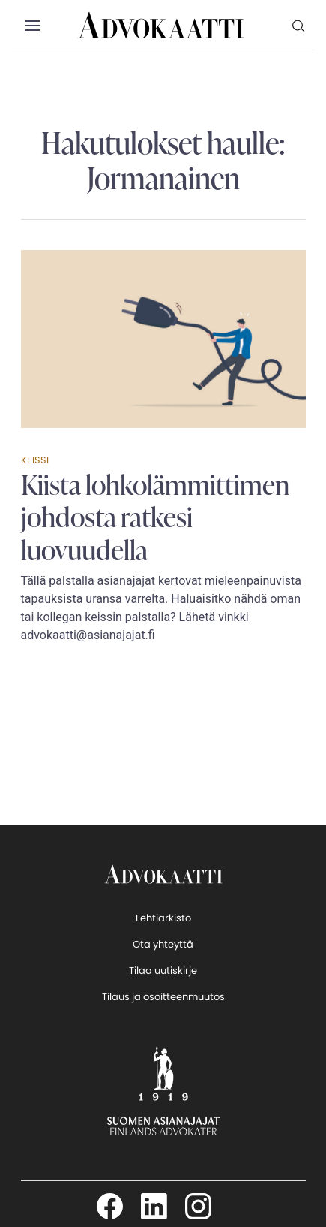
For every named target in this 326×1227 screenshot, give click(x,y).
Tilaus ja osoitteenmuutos (163, 997)
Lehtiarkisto (163, 918)
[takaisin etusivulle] (163, 874)
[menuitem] (299, 25)
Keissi (35, 460)
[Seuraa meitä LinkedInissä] (154, 1206)
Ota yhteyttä (163, 944)
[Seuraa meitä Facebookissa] (110, 1206)
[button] (32, 26)
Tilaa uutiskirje (163, 970)
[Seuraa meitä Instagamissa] (198, 1206)
